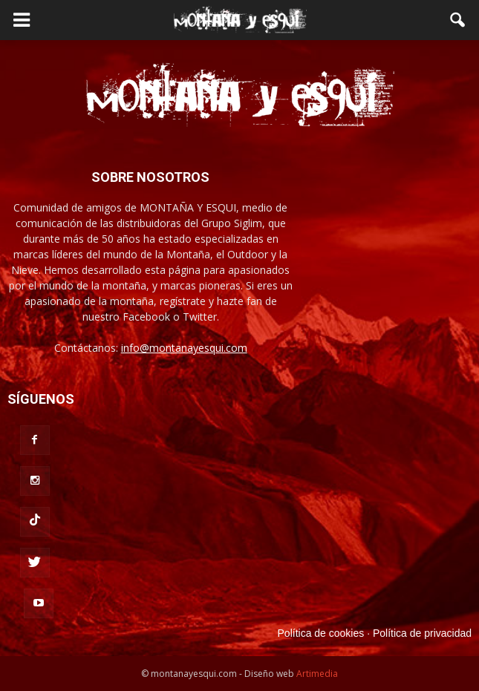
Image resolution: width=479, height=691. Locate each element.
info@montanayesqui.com (184, 348)
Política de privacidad (422, 633)
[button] (458, 20)
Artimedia (317, 673)
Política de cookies (321, 633)
